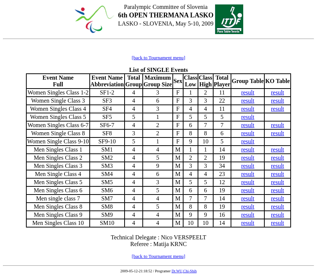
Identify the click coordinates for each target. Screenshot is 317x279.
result (247, 92)
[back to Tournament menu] (158, 57)
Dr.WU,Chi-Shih (184, 271)
